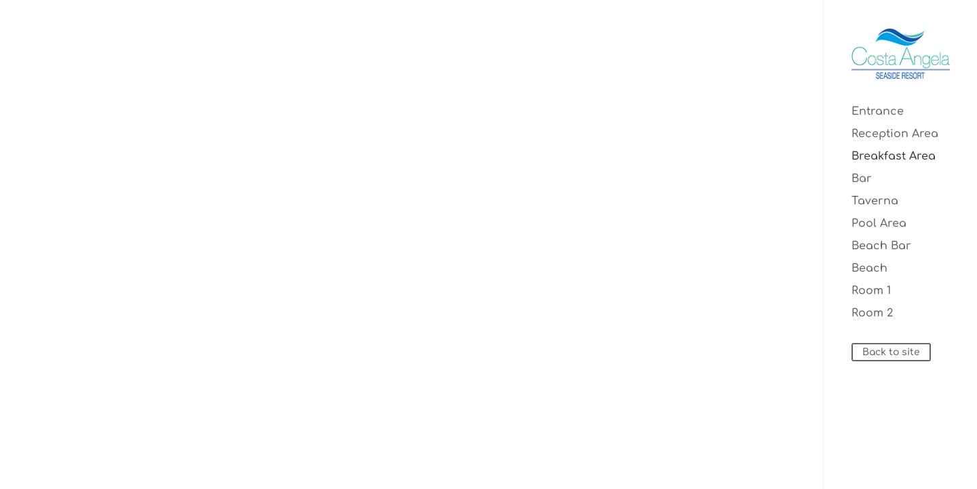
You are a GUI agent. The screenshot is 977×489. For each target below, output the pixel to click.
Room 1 (871, 291)
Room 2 (872, 313)
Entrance (877, 112)
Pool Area (878, 224)
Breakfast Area (893, 156)
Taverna (874, 201)
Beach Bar (881, 246)
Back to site (891, 352)
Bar (861, 179)
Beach (869, 269)
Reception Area (894, 134)
